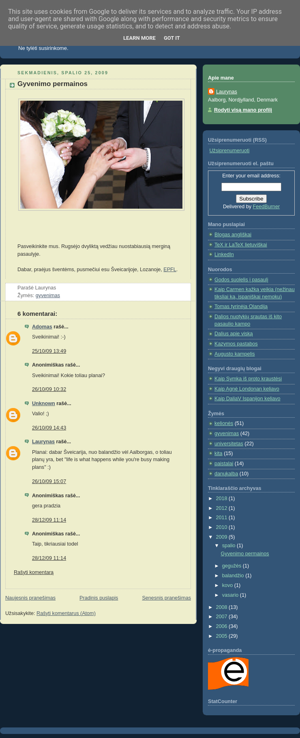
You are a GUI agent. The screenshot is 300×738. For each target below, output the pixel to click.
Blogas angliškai (232, 234)
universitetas (228, 444)
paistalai (223, 463)
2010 (222, 527)
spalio (229, 545)
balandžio (234, 575)
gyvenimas (48, 295)
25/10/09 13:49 (49, 351)
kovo (228, 585)
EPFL (169, 269)
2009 (222, 537)
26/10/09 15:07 (49, 481)
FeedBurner (266, 206)
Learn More (139, 38)
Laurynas (43, 442)
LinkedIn (224, 254)
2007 (222, 616)
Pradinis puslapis (98, 598)
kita (218, 453)
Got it (172, 38)
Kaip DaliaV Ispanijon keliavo (247, 398)
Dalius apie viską (233, 334)
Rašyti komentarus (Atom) (66, 613)
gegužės (232, 566)
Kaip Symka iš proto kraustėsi (248, 379)
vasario (231, 595)
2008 (222, 607)
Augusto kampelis (234, 354)
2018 (222, 498)
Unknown (43, 403)
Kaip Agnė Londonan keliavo (246, 389)
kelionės (223, 423)
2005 (222, 636)
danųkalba (226, 474)
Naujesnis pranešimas (30, 598)
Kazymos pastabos (236, 344)
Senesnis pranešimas (166, 598)
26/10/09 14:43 (49, 428)
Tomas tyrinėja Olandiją (241, 306)
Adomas (42, 327)
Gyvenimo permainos (52, 84)
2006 (222, 626)
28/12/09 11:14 (49, 520)
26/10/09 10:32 (49, 389)
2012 (222, 508)
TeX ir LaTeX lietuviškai (240, 245)
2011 (222, 517)
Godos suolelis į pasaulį (241, 280)
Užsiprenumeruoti (230, 150)
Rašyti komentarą (34, 572)
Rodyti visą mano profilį (243, 110)
